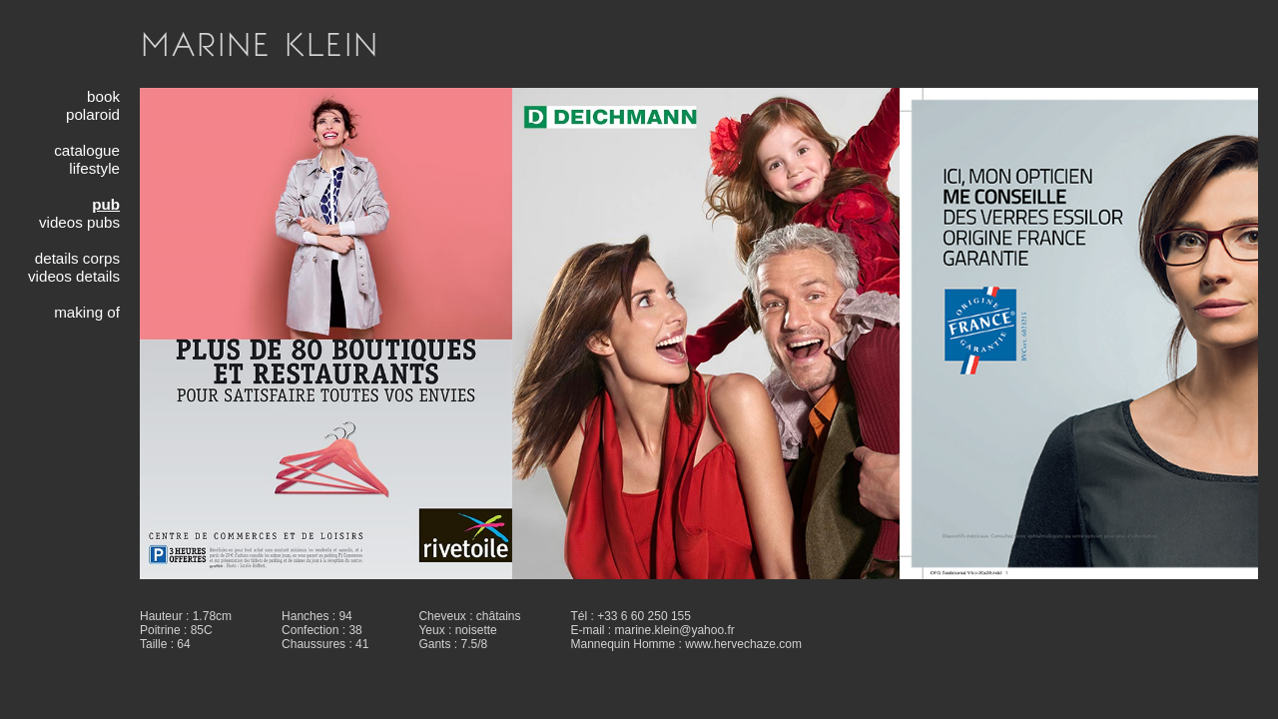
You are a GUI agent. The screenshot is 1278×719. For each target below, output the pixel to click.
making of (87, 312)
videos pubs (79, 222)
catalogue (87, 150)
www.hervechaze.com (743, 644)
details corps (77, 258)
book (103, 96)
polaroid (93, 114)
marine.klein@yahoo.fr (675, 630)
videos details (74, 276)
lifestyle (94, 168)
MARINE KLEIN (259, 44)
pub (106, 204)
